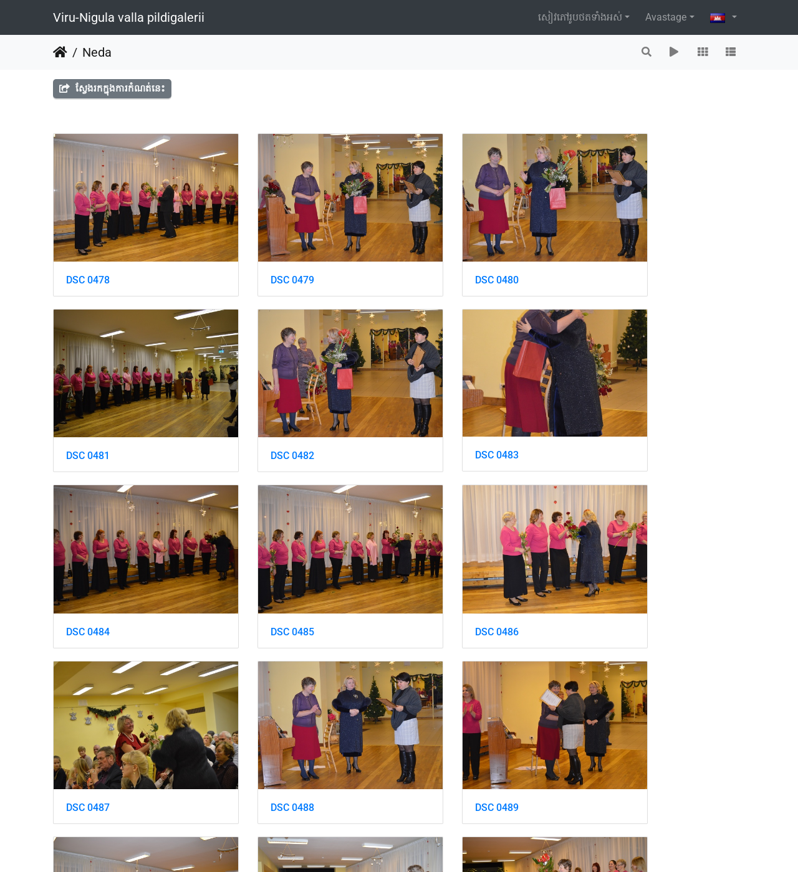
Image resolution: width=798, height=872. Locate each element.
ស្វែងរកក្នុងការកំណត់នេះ (112, 88)
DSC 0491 (265, 733)
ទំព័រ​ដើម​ (60, 52)
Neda (97, 52)
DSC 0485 (621, 419)
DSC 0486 (88, 576)
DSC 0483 (265, 418)
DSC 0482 (88, 419)
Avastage (665, 17)
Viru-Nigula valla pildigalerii (128, 17)
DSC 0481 (621, 261)
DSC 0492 (443, 733)
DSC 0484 (443, 419)
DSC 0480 (443, 261)
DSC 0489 (621, 576)
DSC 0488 (443, 576)
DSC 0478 (88, 261)
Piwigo (441, 845)
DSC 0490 (88, 733)
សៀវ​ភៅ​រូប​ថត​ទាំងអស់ (580, 17)
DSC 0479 (265, 261)
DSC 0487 (265, 576)
